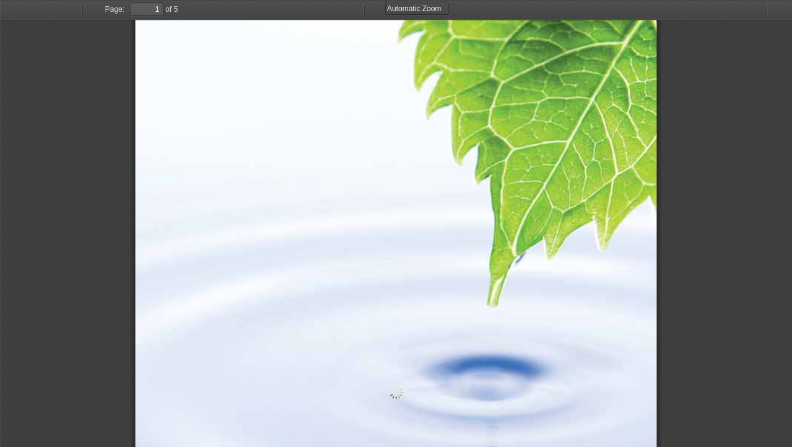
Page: (114, 9)
